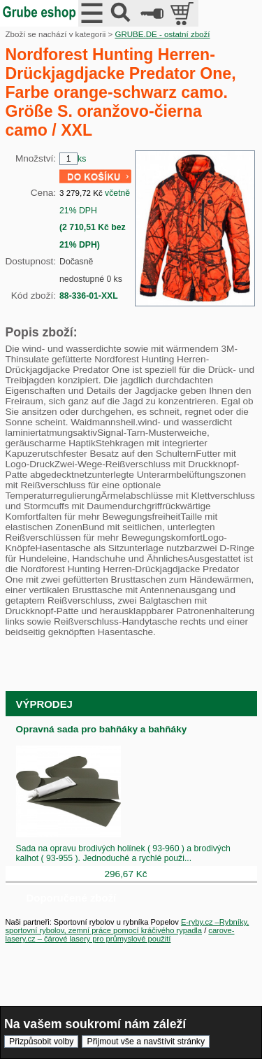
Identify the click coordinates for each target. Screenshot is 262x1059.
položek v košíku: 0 (183, 13)
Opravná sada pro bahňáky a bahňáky (101, 729)
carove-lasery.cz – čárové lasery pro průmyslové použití (120, 934)
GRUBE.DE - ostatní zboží (162, 34)
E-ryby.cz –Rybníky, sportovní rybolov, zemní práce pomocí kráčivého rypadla (127, 926)
